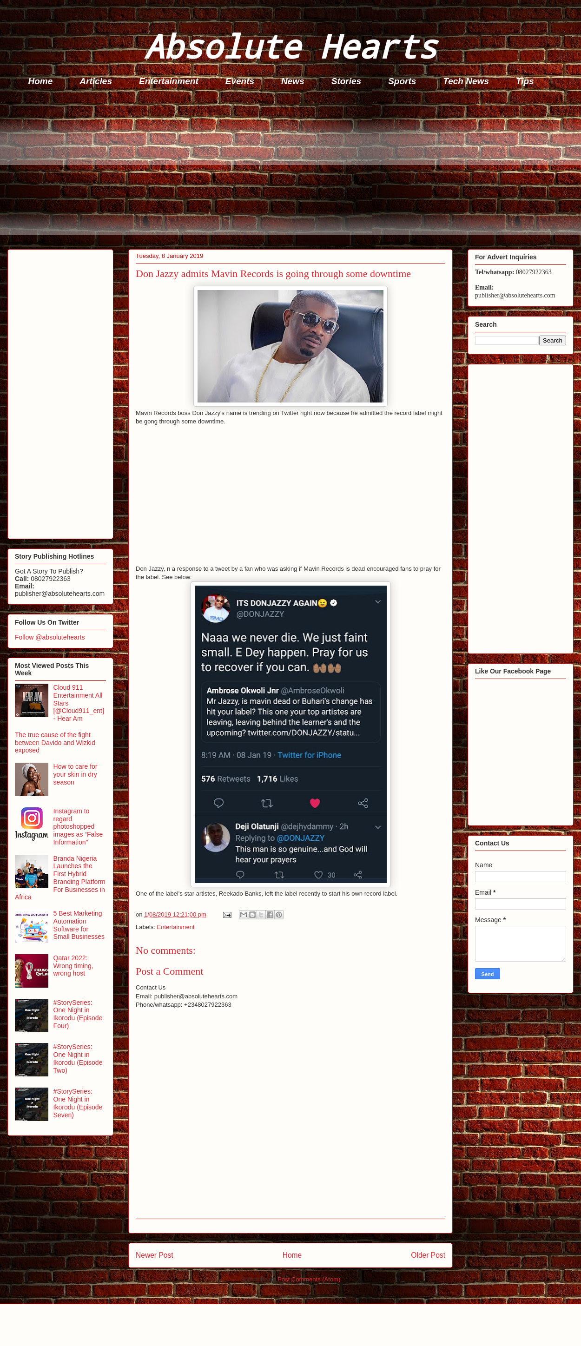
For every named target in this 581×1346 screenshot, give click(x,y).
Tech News (466, 81)
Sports (402, 81)
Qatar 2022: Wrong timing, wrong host (73, 965)
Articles (95, 81)
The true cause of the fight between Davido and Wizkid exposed (55, 742)
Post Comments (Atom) (308, 1279)
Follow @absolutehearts (50, 637)
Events (239, 81)
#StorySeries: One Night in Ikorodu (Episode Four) (78, 1014)
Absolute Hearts (290, 45)
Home (40, 81)
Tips (525, 81)
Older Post (428, 1255)
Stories (346, 81)
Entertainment (168, 81)
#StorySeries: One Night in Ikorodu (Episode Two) (78, 1058)
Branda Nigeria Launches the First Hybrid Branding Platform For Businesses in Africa (60, 878)
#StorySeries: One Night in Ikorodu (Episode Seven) (78, 1103)
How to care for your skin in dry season (75, 774)
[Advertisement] (293, 170)
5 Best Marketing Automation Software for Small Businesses (79, 925)
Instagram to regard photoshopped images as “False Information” (78, 826)
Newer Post (154, 1255)
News (292, 81)
